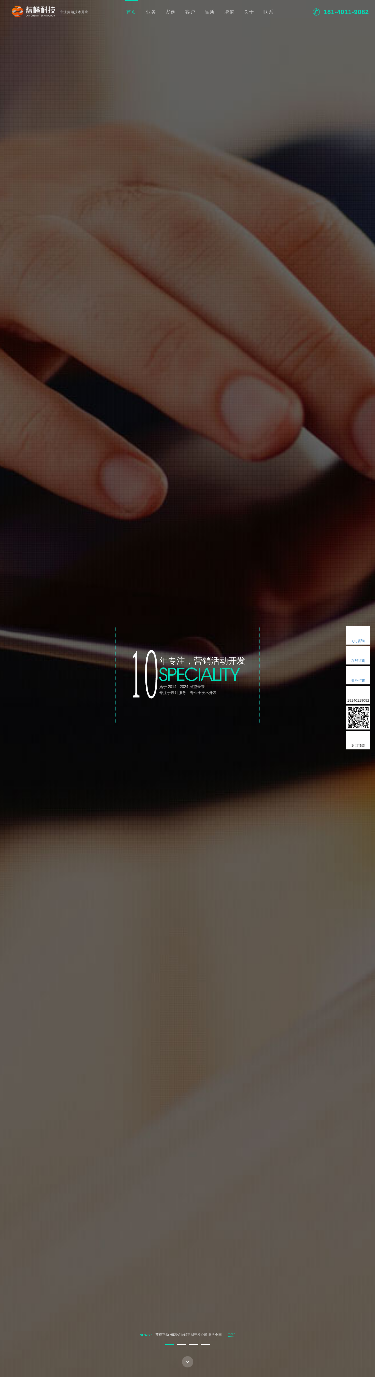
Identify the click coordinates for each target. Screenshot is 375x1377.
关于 (249, 12)
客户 (190, 12)
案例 (170, 12)
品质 (209, 12)
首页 (131, 12)
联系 (268, 12)
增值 (229, 12)
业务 (151, 12)
